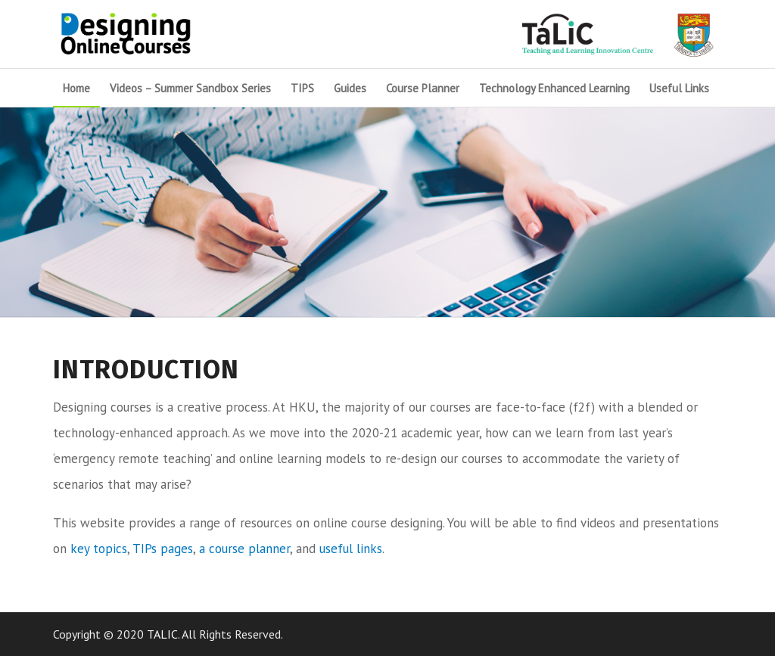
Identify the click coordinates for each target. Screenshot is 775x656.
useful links (350, 548)
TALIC (162, 634)
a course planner (244, 548)
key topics (98, 548)
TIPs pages (162, 548)
